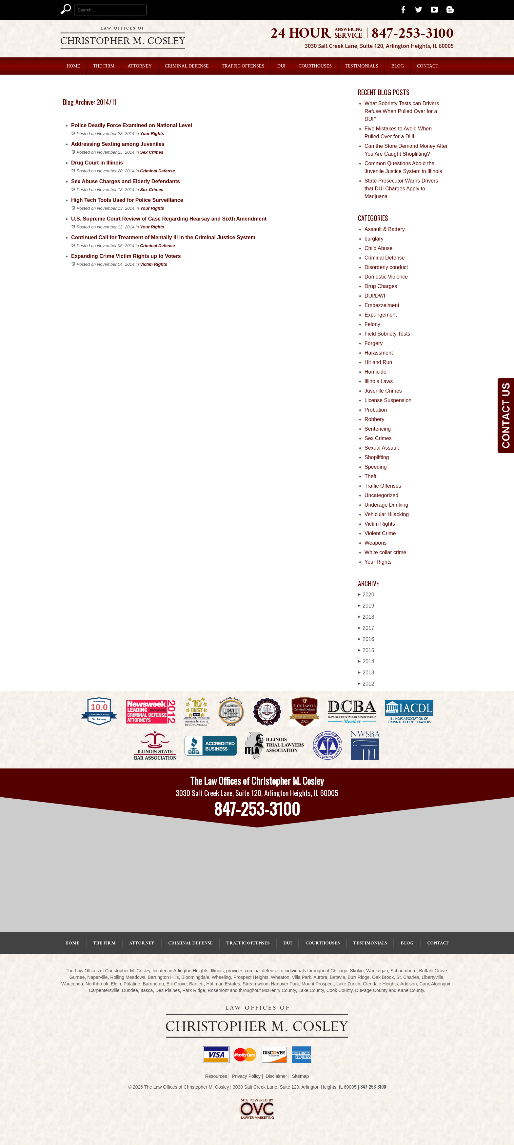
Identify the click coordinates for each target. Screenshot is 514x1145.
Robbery (374, 419)
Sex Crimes (151, 152)
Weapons (375, 543)
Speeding (376, 467)
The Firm (103, 66)
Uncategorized (381, 495)
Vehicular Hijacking (387, 514)
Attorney (140, 66)
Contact (427, 66)
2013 (366, 672)
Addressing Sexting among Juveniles (118, 144)
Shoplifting (377, 457)
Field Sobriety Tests (387, 334)
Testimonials (361, 66)
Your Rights (152, 133)
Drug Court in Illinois (97, 162)
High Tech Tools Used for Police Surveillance (127, 200)
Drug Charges (381, 286)
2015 (366, 650)
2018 (366, 617)
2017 (366, 628)
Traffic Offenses (243, 66)
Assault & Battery (385, 229)
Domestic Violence (386, 277)
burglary (374, 239)
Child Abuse (378, 248)
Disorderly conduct (386, 267)
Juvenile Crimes (383, 391)
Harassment (379, 353)
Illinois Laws (379, 381)
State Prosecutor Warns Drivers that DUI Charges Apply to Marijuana (401, 188)
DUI (281, 66)
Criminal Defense (187, 66)
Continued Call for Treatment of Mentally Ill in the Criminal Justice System (163, 237)
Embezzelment (382, 305)
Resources (216, 1076)
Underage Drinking (386, 505)
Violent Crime (380, 533)
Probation (376, 410)
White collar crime (385, 552)
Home (73, 66)
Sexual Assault (382, 448)
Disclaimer (276, 1076)
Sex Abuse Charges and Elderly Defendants (125, 181)
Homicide (375, 372)
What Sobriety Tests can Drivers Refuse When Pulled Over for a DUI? (402, 111)
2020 (366, 594)
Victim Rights (153, 264)
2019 (366, 606)
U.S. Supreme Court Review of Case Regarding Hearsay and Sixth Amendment (169, 219)
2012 (366, 684)
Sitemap (300, 1076)
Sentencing (378, 429)
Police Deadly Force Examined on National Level (131, 125)
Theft (370, 476)
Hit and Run (378, 362)
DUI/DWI (375, 296)
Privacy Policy (246, 1076)
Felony (372, 324)
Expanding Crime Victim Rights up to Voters (126, 256)
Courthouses (315, 66)
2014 (366, 661)
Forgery (374, 343)
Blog (397, 66)
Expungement (381, 315)
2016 (366, 639)
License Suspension (388, 400)
